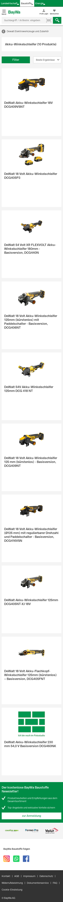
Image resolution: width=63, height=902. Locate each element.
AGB (16, 876)
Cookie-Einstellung (12, 889)
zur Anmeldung (31, 816)
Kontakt (6, 876)
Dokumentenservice (38, 882)
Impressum (29, 876)
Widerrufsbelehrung (12, 882)
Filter (15, 60)
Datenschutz (46, 876)
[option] (12, 830)
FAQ (55, 882)
